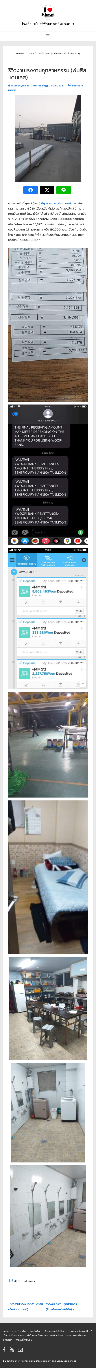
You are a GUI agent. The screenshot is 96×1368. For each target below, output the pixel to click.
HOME (6, 1331)
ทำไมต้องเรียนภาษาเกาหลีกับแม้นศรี (45, 1335)
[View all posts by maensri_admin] (18, 85)
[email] (21, 1351)
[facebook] (5, 1351)
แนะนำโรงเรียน (19, 1331)
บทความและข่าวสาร (76, 1335)
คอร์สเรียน (35, 1331)
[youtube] (12, 1351)
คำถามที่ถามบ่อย (24, 1340)
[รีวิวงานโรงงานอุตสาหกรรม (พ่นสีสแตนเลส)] (56, 85)
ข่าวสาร (12, 90)
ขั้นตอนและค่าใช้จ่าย (54, 1331)
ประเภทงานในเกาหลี (78, 1331)
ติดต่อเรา (7, 1340)
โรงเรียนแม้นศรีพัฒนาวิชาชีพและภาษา (48, 23)
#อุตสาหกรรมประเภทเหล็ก (57, 203)
